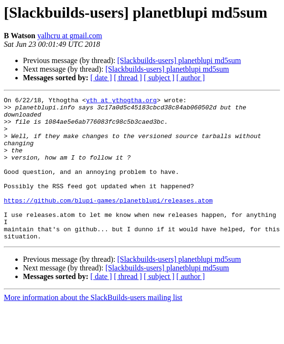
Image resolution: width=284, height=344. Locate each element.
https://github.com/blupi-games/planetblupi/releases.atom (108, 221)
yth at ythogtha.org (121, 101)
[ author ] (190, 78)
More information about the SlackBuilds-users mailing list (93, 326)
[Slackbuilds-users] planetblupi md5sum (179, 60)
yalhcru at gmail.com (69, 36)
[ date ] (101, 78)
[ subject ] (159, 78)
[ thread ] (128, 78)
